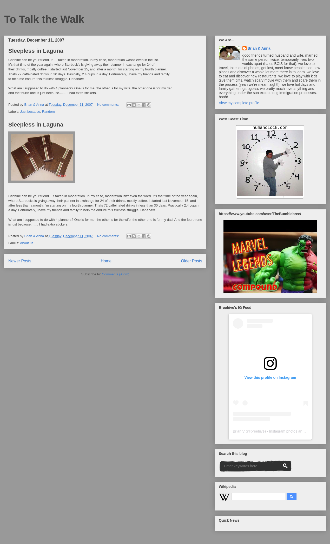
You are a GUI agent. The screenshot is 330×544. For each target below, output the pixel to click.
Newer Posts (19, 261)
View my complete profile (239, 103)
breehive (258, 431)
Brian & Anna (259, 48)
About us (26, 243)
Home (106, 261)
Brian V (239, 431)
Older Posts (191, 261)
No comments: (108, 105)
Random (48, 112)
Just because (30, 112)
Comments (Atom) (115, 274)
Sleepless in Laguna (35, 51)
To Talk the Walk (44, 19)
